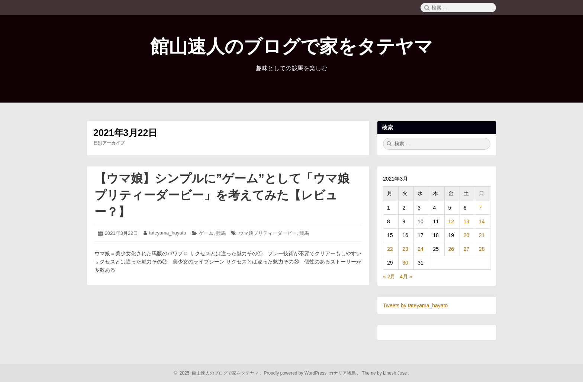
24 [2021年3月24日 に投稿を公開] (420, 249)
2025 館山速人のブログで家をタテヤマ (218, 373)
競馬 (221, 233)
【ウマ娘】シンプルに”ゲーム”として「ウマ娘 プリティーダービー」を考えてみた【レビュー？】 (227, 195)
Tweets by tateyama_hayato (415, 305)
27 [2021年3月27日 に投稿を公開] (467, 249)
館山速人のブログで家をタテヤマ (291, 46)
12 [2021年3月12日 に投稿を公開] (451, 221)
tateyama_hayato (167, 233)
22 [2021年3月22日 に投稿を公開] (390, 249)
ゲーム (206, 233)
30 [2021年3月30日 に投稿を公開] (405, 263)
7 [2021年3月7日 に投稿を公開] (480, 208)
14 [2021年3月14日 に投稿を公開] (482, 221)
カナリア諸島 (343, 373)
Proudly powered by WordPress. (295, 373)
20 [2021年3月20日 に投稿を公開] (467, 235)
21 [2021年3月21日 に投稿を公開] (482, 235)
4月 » (406, 276)
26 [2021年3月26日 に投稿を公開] (451, 249)
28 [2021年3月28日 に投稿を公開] (482, 249)
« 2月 (389, 276)
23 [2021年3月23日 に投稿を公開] (405, 249)
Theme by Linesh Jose (385, 373)
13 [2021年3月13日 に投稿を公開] (467, 221)
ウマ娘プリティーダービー (268, 233)
